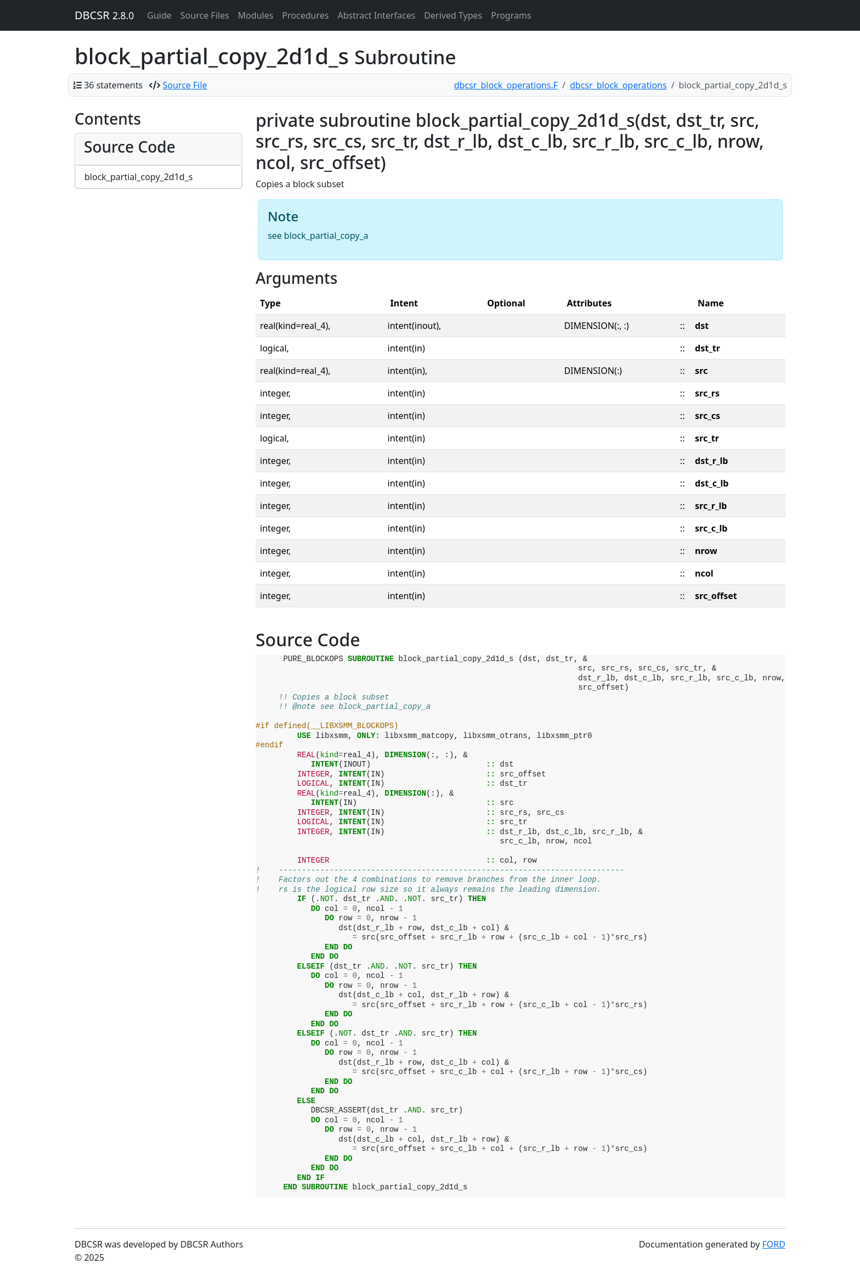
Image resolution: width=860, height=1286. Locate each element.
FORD (773, 1244)
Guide (159, 15)
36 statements (113, 85)
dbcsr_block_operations (618, 85)
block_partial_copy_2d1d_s (138, 177)
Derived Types (453, 15)
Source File (185, 85)
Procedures (305, 15)
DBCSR (104, 15)
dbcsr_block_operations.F (506, 85)
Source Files (204, 15)
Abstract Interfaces (376, 15)
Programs (511, 15)
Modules (256, 15)
